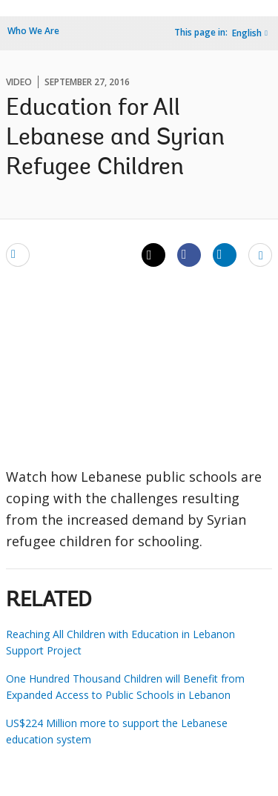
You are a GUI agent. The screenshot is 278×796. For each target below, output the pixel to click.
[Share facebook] (189, 254)
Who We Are (33, 30)
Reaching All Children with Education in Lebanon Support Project (120, 642)
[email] (18, 254)
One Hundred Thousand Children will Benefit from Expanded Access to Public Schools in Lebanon (125, 686)
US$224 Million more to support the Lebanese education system (117, 731)
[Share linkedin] (224, 254)
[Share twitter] (153, 255)
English (247, 33)
